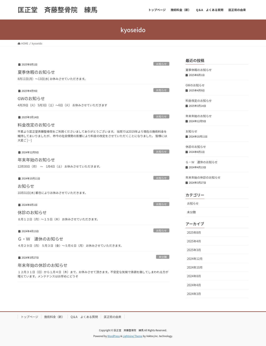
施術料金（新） (54, 317)
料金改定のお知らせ (36, 125)
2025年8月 (194, 232)
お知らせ (161, 64)
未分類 (163, 257)
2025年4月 (194, 241)
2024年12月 (195, 258)
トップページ (29, 317)
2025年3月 (194, 250)
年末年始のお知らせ (36, 160)
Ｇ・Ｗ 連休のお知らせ (40, 239)
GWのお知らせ (31, 98)
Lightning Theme (132, 336)
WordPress (113, 336)
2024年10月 (195, 267)
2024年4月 (194, 285)
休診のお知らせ (32, 212)
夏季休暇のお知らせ (36, 72)
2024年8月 (194, 276)
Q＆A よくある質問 (84, 317)
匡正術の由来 (112, 317)
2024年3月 (194, 294)
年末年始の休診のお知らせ (43, 265)
